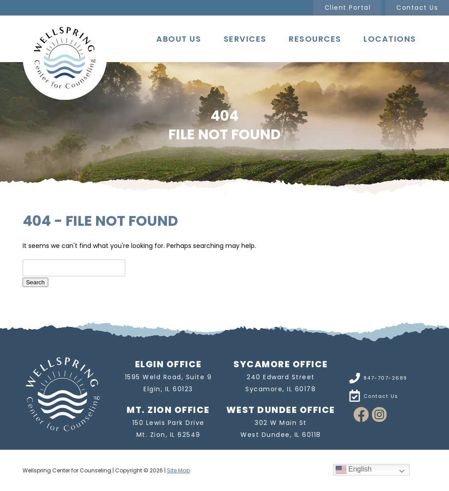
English (354, 469)
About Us (178, 39)
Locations (390, 39)
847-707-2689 (385, 378)
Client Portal (348, 7)
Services (245, 39)
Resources (315, 39)
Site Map (178, 470)
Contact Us (417, 7)
